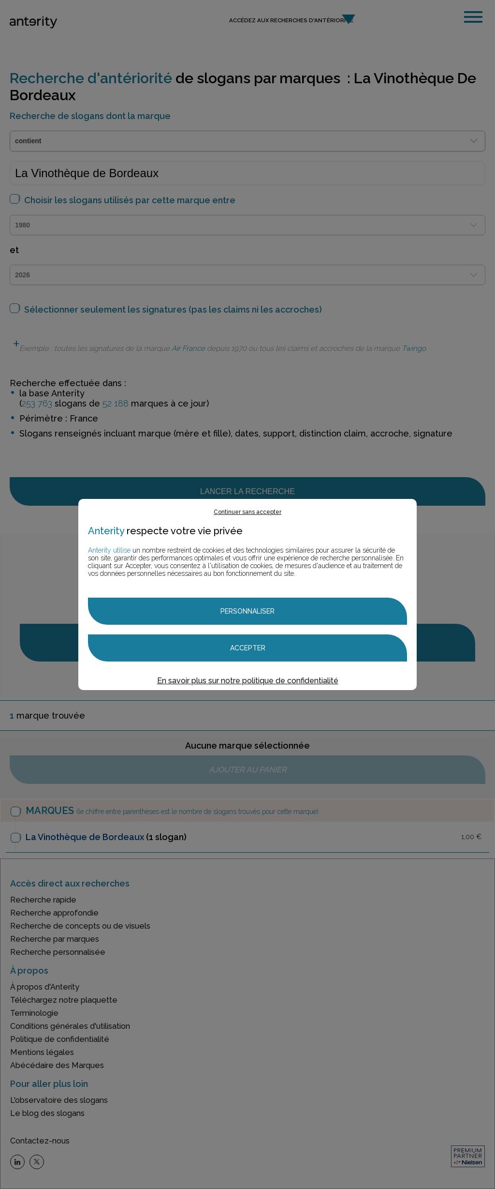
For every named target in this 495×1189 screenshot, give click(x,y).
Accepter (247, 648)
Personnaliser (247, 611)
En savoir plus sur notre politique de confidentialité (247, 680)
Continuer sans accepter (247, 512)
